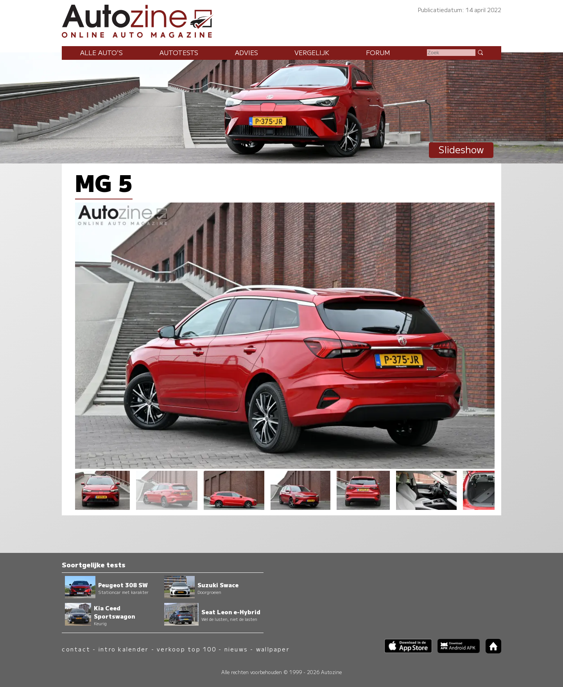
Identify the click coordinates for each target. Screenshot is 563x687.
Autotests (179, 52)
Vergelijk (311, 52)
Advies (246, 52)
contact (76, 649)
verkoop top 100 (186, 649)
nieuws (236, 649)
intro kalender (124, 649)
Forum (378, 52)
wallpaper (273, 649)
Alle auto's (101, 52)
